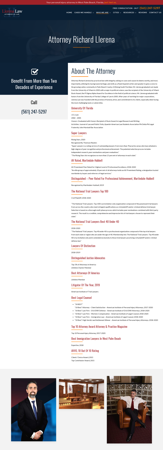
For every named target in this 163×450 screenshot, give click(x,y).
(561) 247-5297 (150, 8)
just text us (110, 2)
